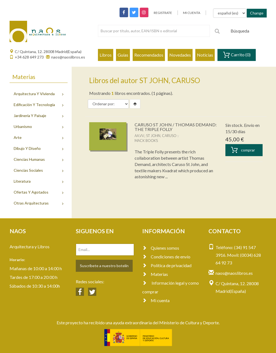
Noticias (205, 54)
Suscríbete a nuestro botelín (104, 265)
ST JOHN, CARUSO (161, 135)
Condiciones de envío (166, 256)
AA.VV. (139, 135)
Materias (155, 274)
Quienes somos (160, 247)
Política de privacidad (166, 265)
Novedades (180, 54)
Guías (123, 54)
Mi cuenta (156, 300)
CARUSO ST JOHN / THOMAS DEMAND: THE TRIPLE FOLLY (176, 127)
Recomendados (148, 54)
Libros (106, 54)
